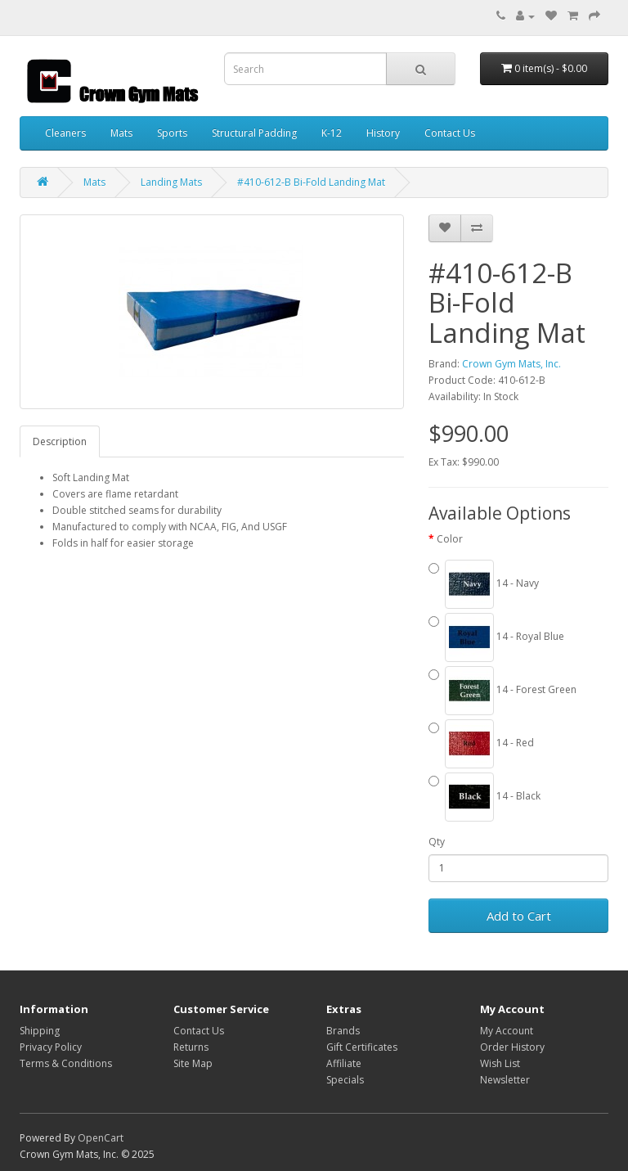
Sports (172, 133)
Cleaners (65, 133)
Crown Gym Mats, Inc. (511, 364)
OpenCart (100, 1138)
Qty (436, 842)
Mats (121, 133)
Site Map (193, 1063)
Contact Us (449, 133)
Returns (191, 1047)
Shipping (40, 1031)
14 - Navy (483, 584)
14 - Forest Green (502, 690)
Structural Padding (254, 133)
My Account (506, 1031)
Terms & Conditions (66, 1063)
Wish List (500, 1063)
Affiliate (343, 1063)
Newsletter (505, 1080)
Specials (345, 1080)
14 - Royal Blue (496, 637)
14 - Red (481, 743)
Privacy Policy (51, 1047)
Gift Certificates (361, 1047)
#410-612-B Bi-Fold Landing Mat (311, 182)
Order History (512, 1047)
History (383, 133)
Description (60, 441)
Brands (343, 1031)
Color (450, 539)
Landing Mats (171, 182)
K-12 (331, 133)
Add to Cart (519, 916)
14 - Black (484, 797)
